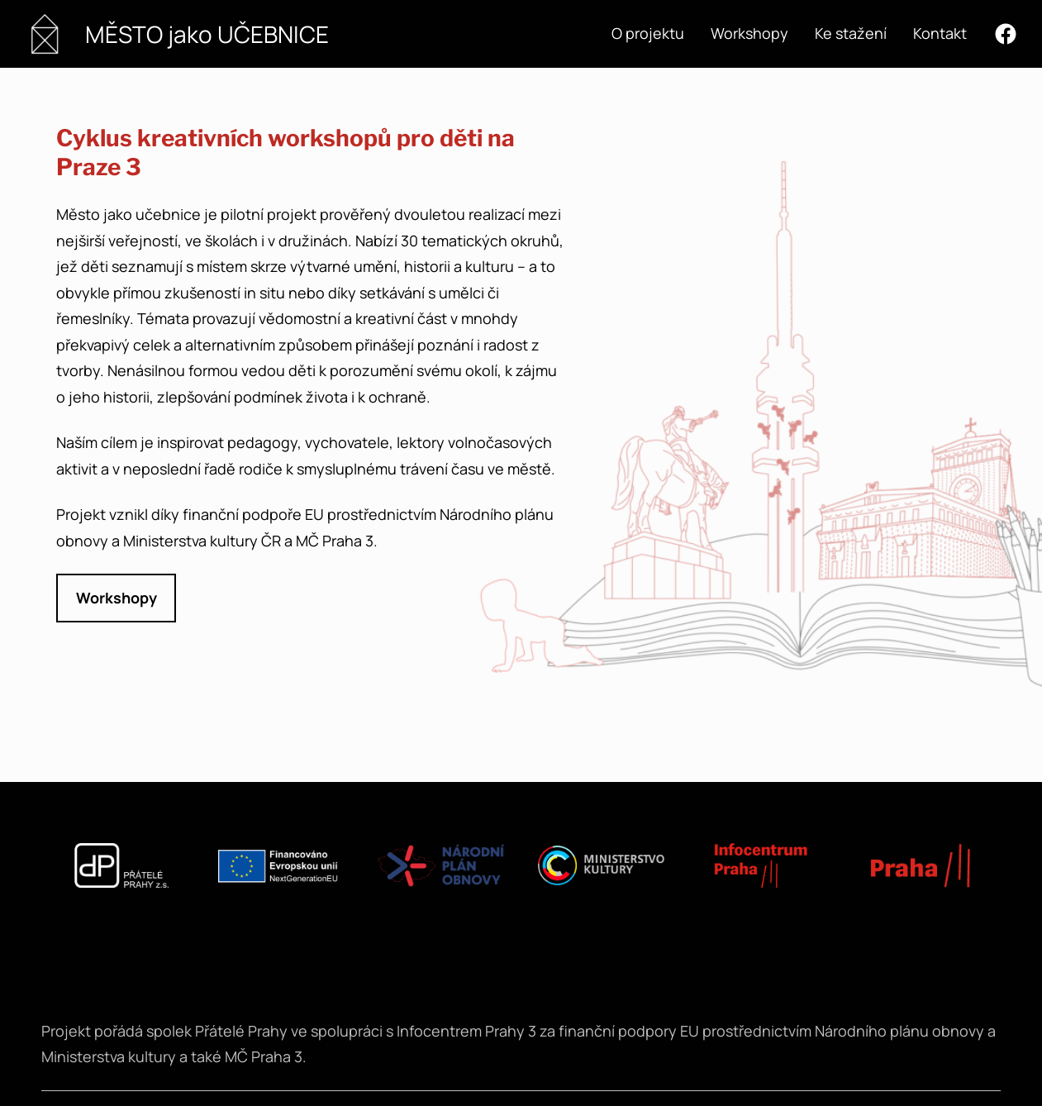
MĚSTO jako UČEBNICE (207, 34)
